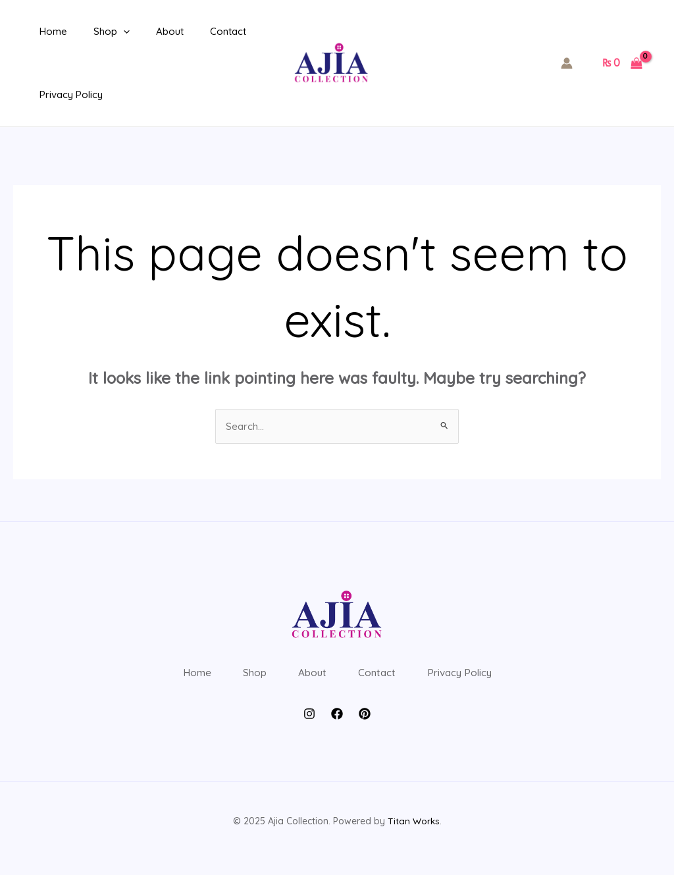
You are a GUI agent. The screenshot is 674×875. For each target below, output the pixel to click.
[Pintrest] (365, 727)
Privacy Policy (67, 94)
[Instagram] (309, 727)
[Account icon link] (567, 63)
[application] (113, 31)
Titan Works (413, 835)
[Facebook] (337, 727)
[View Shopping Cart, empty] (622, 63)
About (153, 31)
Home (50, 31)
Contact (205, 31)
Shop (102, 31)
